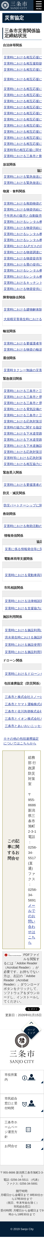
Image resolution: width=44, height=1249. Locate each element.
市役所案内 (11, 1077)
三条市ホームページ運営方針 (11, 1129)
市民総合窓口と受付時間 (11, 1103)
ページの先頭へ (31, 1030)
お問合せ (11, 1146)
